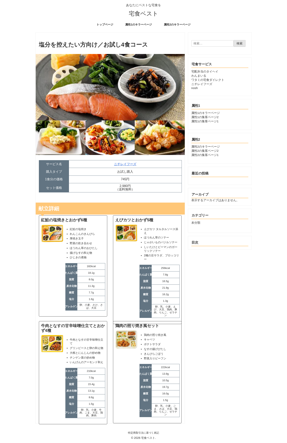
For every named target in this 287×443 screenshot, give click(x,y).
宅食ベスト (143, 14)
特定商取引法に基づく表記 (143, 432)
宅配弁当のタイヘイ (204, 71)
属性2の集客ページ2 (205, 150)
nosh (194, 88)
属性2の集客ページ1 (205, 155)
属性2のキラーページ (205, 146)
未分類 (195, 222)
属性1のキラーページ (205, 113)
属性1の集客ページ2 (205, 117)
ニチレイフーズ (125, 164)
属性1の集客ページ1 (205, 121)
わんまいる (198, 75)
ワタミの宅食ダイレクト (207, 79)
